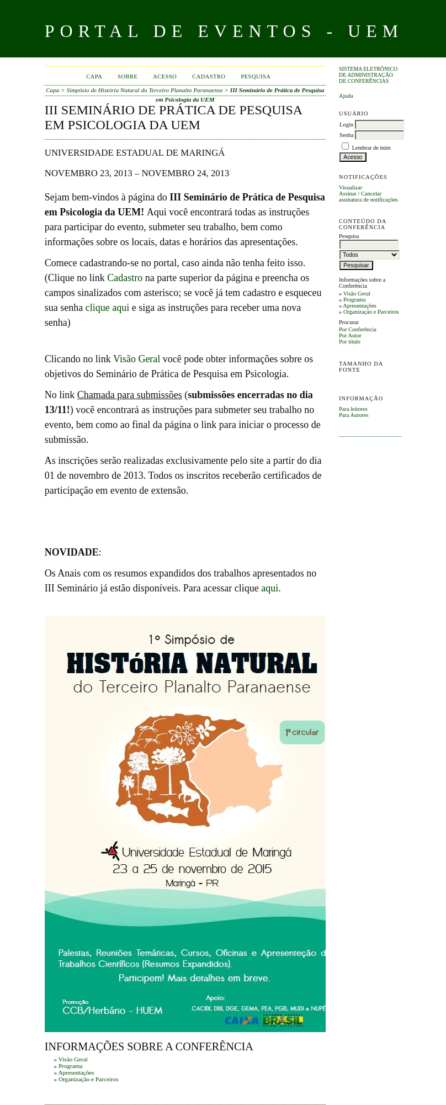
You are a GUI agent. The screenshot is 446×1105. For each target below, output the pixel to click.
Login (346, 124)
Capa (94, 76)
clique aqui (107, 307)
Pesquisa (255, 76)
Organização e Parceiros (371, 312)
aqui (269, 588)
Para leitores (353, 409)
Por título (349, 342)
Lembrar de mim (371, 148)
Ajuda (346, 96)
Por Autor (350, 335)
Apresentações (359, 306)
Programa (354, 300)
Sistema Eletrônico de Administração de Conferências (368, 75)
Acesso (165, 76)
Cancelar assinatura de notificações (368, 197)
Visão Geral (356, 293)
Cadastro (208, 76)
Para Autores (353, 415)
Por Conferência (357, 329)
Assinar (348, 194)
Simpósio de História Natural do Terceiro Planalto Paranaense (145, 90)
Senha (346, 135)
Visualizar (350, 187)
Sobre (127, 76)
